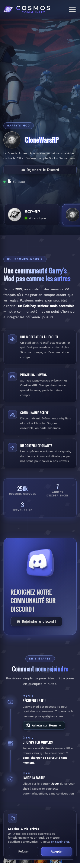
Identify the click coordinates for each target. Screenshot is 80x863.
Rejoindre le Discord (40, 169)
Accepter (57, 851)
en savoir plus (60, 841)
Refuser (23, 851)
